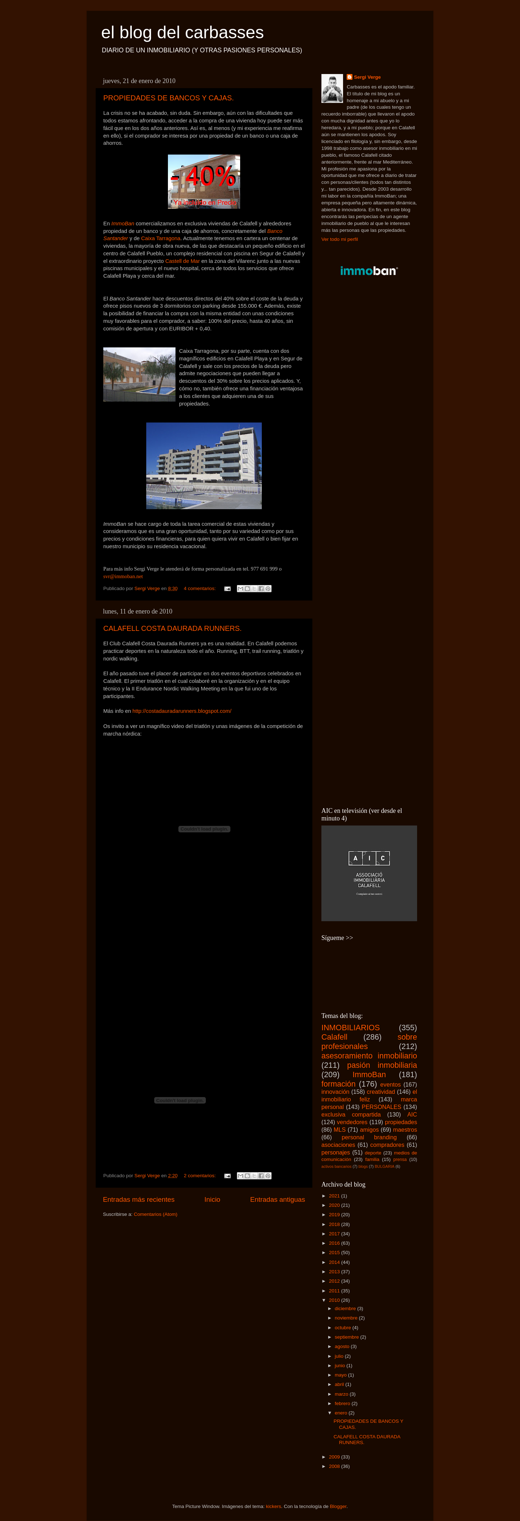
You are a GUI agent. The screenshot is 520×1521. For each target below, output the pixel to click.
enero (341, 1413)
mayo (341, 1375)
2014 (335, 1262)
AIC (412, 1114)
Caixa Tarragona (161, 238)
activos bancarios (336, 1166)
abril (340, 1384)
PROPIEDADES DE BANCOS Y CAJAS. (168, 98)
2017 (335, 1233)
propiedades (401, 1122)
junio (340, 1365)
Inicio (212, 1199)
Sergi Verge (367, 77)
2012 (335, 1281)
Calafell (334, 1036)
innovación (335, 1091)
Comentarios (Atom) (156, 1214)
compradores (387, 1144)
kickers (273, 1506)
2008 (335, 1466)
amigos (369, 1129)
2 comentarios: (200, 1175)
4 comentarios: (200, 588)
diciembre (346, 1308)
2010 (335, 1300)
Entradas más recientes (138, 1199)
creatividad (381, 1091)
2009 (335, 1457)
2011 (335, 1291)
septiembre (347, 1337)
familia (372, 1159)
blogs (363, 1166)
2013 (335, 1271)
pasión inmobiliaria (382, 1065)
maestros (405, 1129)
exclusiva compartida (351, 1114)
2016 (335, 1243)
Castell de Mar (183, 261)
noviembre (347, 1318)
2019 (335, 1214)
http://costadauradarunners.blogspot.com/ (182, 711)
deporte (373, 1153)
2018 (335, 1224)
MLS (340, 1129)
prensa (400, 1159)
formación (338, 1083)
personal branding (369, 1137)
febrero (343, 1403)
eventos (390, 1084)
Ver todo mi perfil (339, 239)
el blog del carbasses (182, 32)
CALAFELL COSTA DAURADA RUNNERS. (172, 628)
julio (340, 1356)
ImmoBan (123, 223)
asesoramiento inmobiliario (369, 1055)
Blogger (338, 1506)
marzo (342, 1394)
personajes (335, 1152)
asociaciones (338, 1144)
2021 (335, 1196)
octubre (343, 1327)
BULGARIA (385, 1166)
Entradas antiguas (277, 1199)
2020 (335, 1205)
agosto (343, 1346)
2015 (335, 1252)
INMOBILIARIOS (350, 1027)
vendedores (352, 1122)
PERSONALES (382, 1107)
